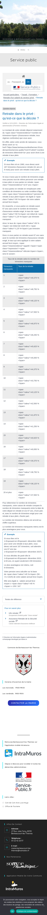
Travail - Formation (29, 94)
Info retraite (15, 613)
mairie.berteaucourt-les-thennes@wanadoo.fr (21, 849)
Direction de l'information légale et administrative (20, 637)
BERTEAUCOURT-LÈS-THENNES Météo (23, 720)
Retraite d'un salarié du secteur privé (18, 98)
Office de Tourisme (12, 806)
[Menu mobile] (22, 50)
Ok (12, 911)
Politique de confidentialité (27, 911)
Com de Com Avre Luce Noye (16, 803)
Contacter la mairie (23, 703)
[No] (44, 906)
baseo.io (24, 639)
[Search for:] (27, 50)
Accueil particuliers (11, 94)
